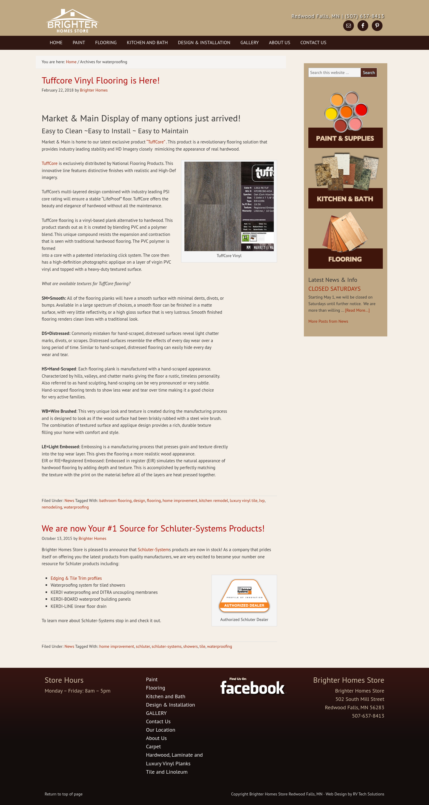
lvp (262, 500)
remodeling (52, 507)
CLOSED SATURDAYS (334, 289)
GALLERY (249, 42)
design (139, 500)
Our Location (160, 729)
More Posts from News (328, 321)
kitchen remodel (213, 500)
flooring (154, 500)
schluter (143, 646)
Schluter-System (153, 549)
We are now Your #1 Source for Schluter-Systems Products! (153, 528)
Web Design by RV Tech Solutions (355, 794)
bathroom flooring (115, 500)
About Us (279, 42)
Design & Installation (204, 42)
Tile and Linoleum (167, 771)
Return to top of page (64, 794)
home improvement (180, 500)
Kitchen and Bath (147, 42)
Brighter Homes (94, 90)
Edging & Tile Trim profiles (76, 578)
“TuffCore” (155, 142)
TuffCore (49, 163)
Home (56, 42)
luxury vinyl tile (243, 500)
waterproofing (76, 507)
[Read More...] (357, 310)
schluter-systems (166, 646)
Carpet (153, 746)
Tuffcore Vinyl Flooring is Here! (101, 80)
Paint (79, 42)
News (69, 500)
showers (190, 646)
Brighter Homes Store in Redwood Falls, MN (105, 25)
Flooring (106, 42)
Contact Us (313, 42)
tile (203, 646)
